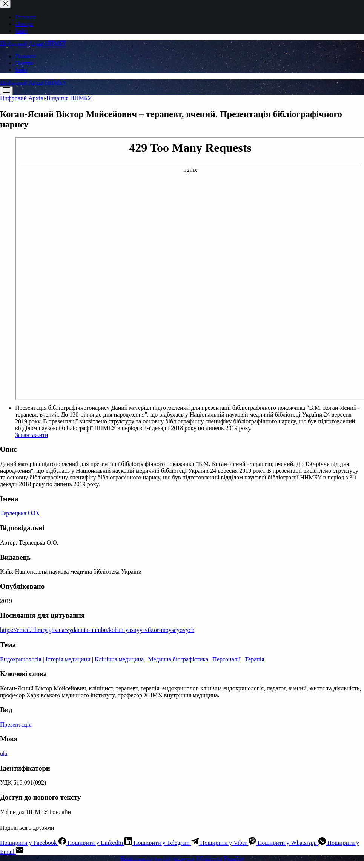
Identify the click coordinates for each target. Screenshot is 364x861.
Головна (25, 56)
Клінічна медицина (119, 659)
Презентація (16, 724)
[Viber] (229, 843)
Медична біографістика (178, 659)
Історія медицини (68, 659)
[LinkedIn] (101, 843)
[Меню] (6, 90)
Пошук (24, 63)
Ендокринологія (20, 659)
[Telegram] (167, 843)
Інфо (21, 70)
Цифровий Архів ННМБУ (33, 43)
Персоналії (226, 659)
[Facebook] (34, 843)
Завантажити (31, 435)
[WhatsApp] (292, 843)
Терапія (254, 659)
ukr (4, 753)
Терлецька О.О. (20, 513)
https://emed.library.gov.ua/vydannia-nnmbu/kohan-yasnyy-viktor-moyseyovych (97, 630)
